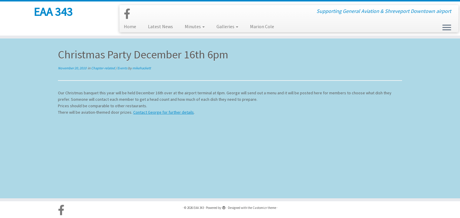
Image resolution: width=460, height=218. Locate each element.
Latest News (160, 26)
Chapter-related (103, 68)
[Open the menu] (446, 28)
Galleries (227, 26)
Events (122, 68)
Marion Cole (262, 26)
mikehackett (141, 68)
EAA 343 (53, 12)
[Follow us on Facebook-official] (129, 14)
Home (130, 26)
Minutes (195, 26)
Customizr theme (264, 208)
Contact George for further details (163, 112)
